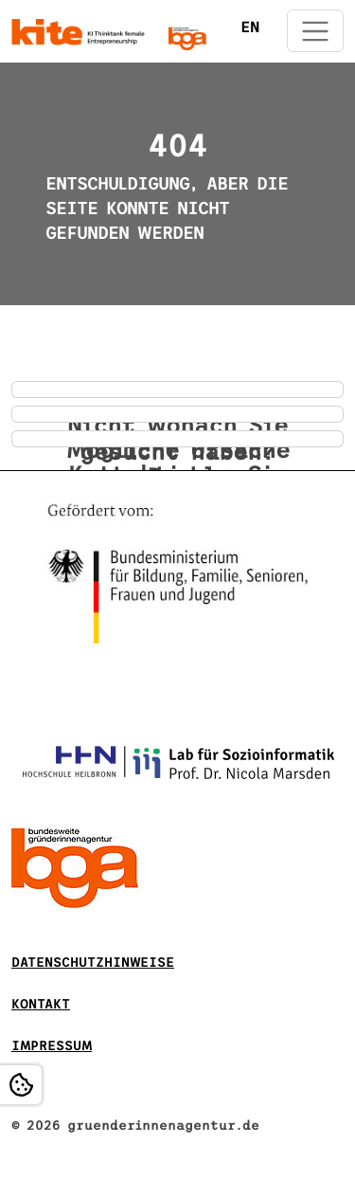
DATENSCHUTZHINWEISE (92, 962)
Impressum (51, 1046)
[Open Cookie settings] (21, 1084)
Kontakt (40, 1004)
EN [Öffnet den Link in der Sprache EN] (249, 27)
